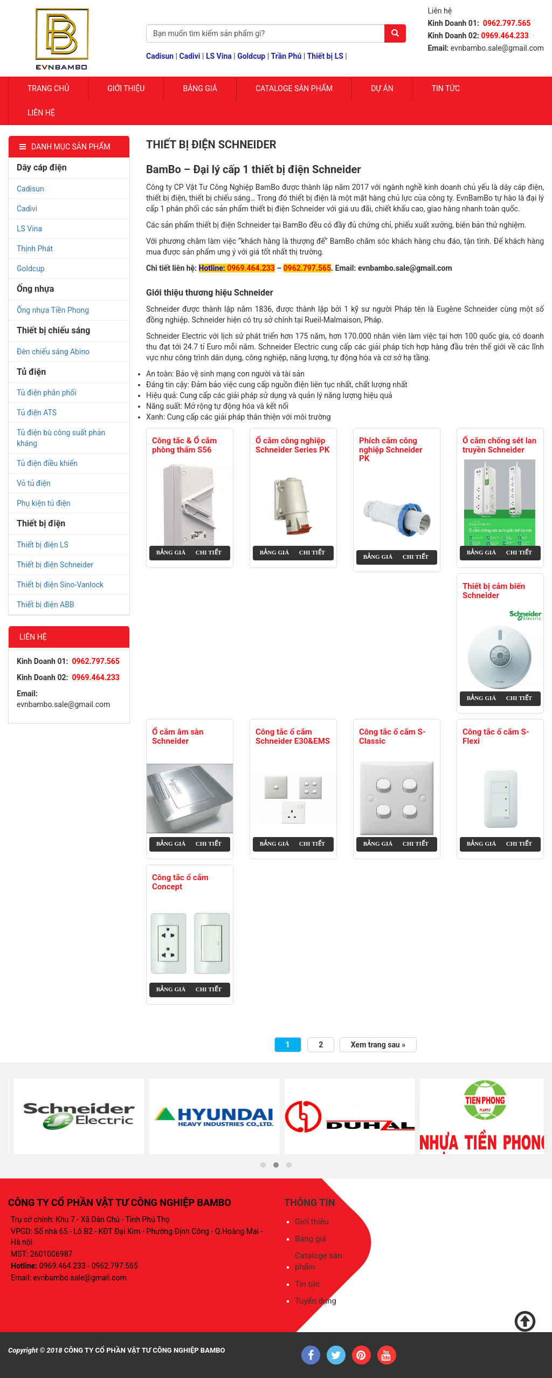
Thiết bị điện (41, 523)
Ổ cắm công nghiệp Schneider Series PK (292, 445)
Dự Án (382, 88)
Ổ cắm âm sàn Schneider (178, 736)
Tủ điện (31, 372)
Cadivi (190, 56)
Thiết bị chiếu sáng (53, 330)
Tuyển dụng (315, 1301)
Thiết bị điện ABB (45, 604)
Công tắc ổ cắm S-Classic (392, 736)
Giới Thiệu (125, 88)
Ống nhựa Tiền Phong (53, 310)
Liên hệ (41, 112)
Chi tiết (209, 552)
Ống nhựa (35, 289)
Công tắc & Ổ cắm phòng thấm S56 (184, 445)
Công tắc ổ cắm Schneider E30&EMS (293, 736)
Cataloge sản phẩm (294, 88)
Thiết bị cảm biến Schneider (494, 591)
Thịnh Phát (35, 248)
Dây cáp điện (42, 167)
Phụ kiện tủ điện (44, 503)
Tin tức (446, 88)
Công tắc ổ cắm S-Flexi (496, 736)
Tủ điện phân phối (47, 392)
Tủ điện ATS (37, 412)
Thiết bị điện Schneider (55, 564)
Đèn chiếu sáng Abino (53, 351)
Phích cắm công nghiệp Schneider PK (391, 449)
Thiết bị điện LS (42, 544)
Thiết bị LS (325, 56)
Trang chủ (48, 88)
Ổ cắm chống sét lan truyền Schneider (499, 445)
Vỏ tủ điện (34, 483)
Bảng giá (200, 88)
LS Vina (219, 56)
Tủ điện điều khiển (47, 463)
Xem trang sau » (378, 1044)
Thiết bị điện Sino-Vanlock (60, 584)
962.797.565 (309, 268)
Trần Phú (286, 56)
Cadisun (160, 56)
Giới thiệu (312, 1221)
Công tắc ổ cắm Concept (180, 882)
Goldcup (251, 56)
